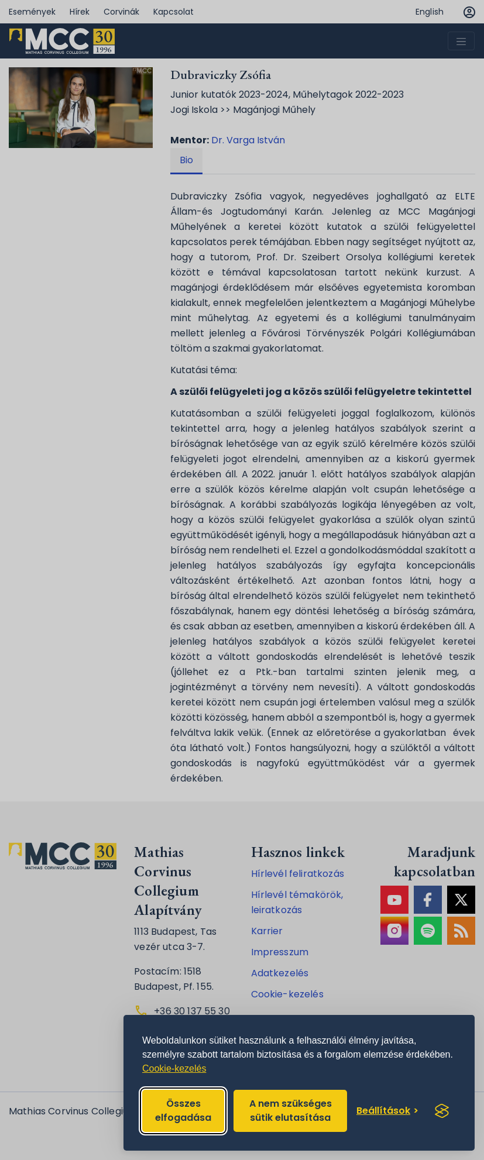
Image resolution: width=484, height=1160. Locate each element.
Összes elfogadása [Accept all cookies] (183, 1110)
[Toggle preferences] (387, 1111)
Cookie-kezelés (174, 1068)
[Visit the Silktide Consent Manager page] (442, 1111)
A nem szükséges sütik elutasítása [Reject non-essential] (290, 1110)
